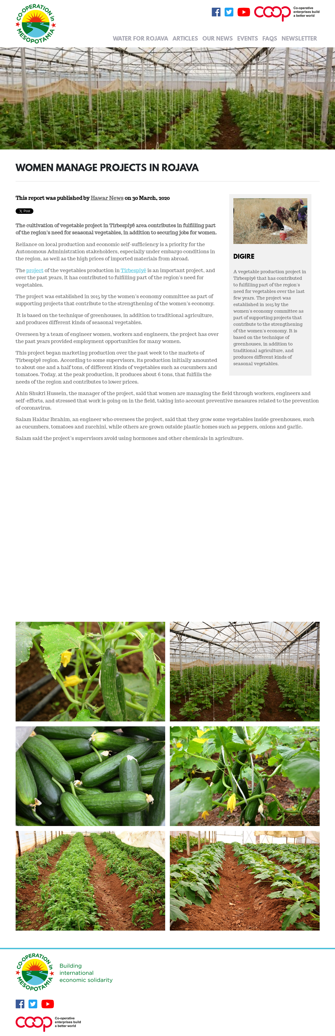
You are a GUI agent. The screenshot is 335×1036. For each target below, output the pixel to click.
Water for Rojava (140, 38)
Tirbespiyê (133, 270)
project (35, 270)
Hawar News (107, 198)
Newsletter (299, 38)
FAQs (269, 38)
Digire (243, 256)
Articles (185, 38)
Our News (217, 38)
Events (247, 38)
